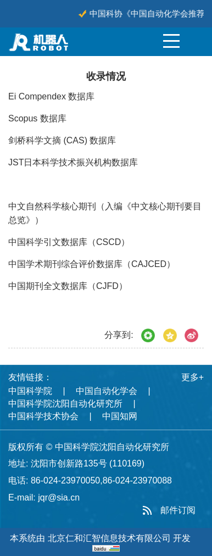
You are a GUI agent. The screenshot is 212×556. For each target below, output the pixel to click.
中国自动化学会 (106, 391)
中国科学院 (30, 391)
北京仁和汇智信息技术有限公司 (109, 538)
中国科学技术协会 (43, 416)
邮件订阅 (178, 510)
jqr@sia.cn (59, 497)
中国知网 (119, 416)
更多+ (192, 377)
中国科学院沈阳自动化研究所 (65, 403)
